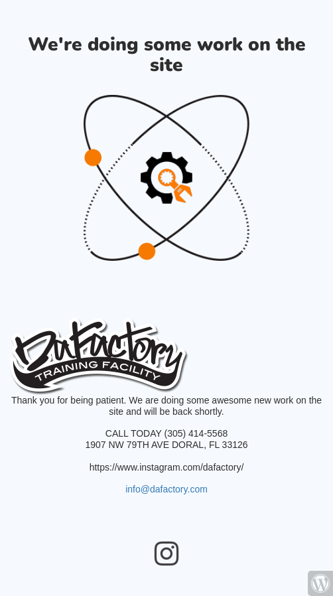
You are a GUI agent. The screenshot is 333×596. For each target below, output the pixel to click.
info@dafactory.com (166, 489)
